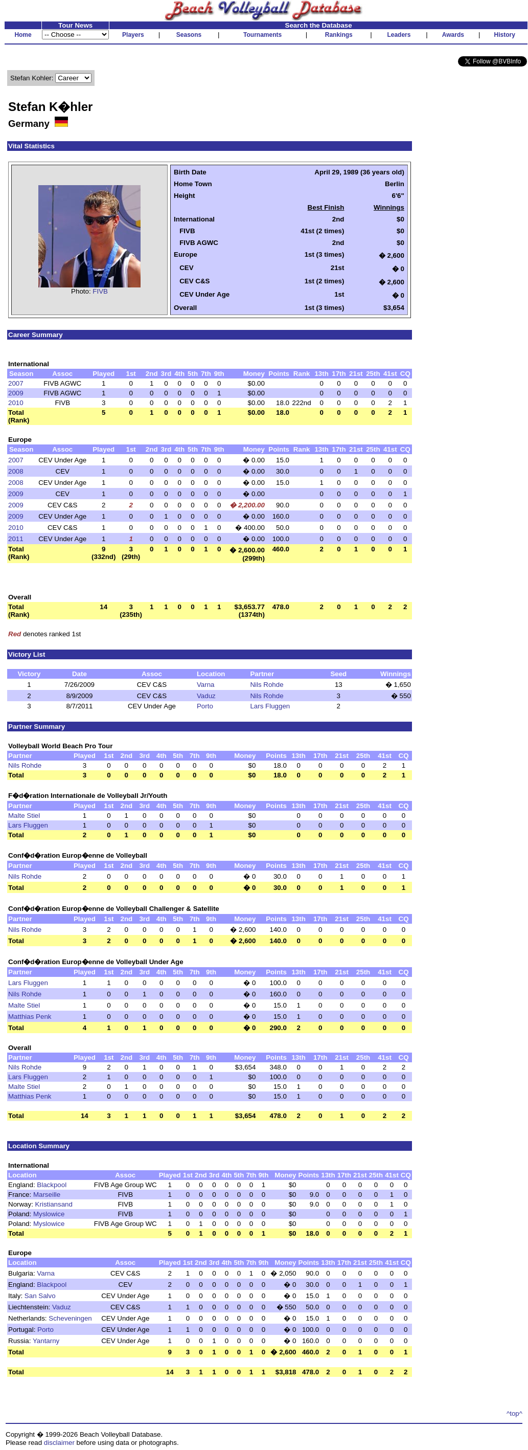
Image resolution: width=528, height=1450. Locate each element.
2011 (16, 539)
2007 (16, 383)
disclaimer (59, 1442)
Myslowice (48, 1214)
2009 (16, 393)
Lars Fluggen (270, 706)
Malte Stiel (24, 815)
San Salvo (40, 1296)
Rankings (339, 34)
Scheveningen (70, 1318)
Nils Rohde (266, 684)
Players (133, 34)
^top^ (514, 1413)
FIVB (100, 291)
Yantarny (46, 1341)
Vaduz (206, 696)
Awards (453, 34)
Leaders (398, 34)
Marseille (46, 1194)
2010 (16, 403)
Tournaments (262, 34)
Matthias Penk (29, 1016)
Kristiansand (54, 1204)
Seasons (188, 34)
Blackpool (51, 1185)
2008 (16, 471)
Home (22, 34)
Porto (205, 706)
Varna (206, 684)
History (504, 34)
